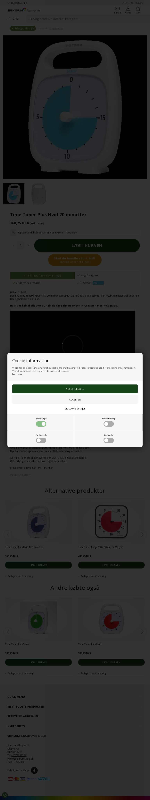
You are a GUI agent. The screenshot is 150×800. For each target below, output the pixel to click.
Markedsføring (108, 422)
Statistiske (109, 438)
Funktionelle (41, 438)
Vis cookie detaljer (75, 408)
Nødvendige (41, 422)
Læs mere (17, 374)
